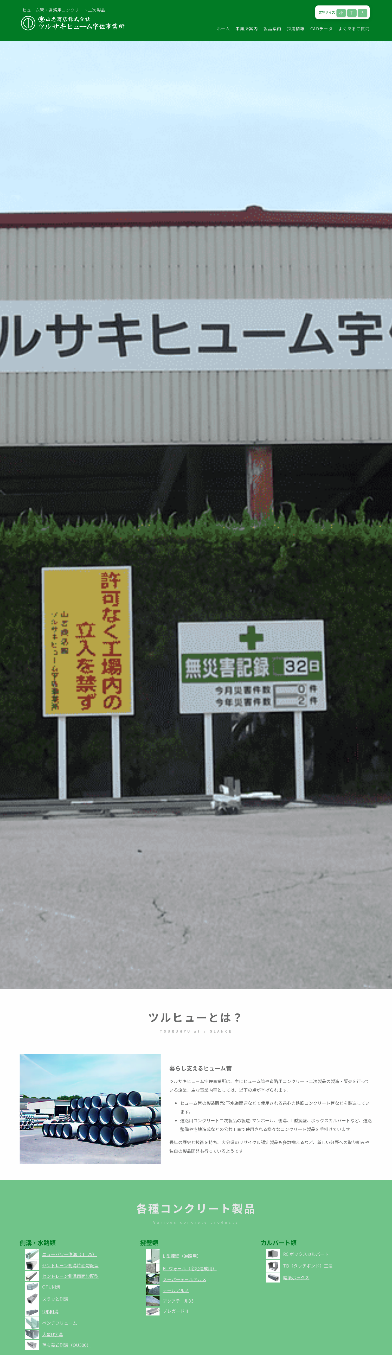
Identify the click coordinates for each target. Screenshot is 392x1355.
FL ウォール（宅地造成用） (190, 1268)
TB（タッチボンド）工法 (308, 1265)
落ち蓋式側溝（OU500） (66, 1345)
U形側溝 (50, 1311)
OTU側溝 (51, 1286)
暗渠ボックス (296, 1277)
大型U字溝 (52, 1334)
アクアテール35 (178, 1300)
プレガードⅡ (176, 1311)
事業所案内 (246, 28)
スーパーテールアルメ (184, 1279)
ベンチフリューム (59, 1323)
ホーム (223, 28)
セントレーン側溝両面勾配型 (70, 1276)
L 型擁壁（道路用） (182, 1256)
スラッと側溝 (55, 1299)
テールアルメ (176, 1290)
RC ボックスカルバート (306, 1254)
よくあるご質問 (354, 28)
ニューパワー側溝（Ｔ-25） (69, 1254)
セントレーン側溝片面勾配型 (70, 1265)
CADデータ (321, 28)
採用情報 (296, 28)
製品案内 (272, 28)
